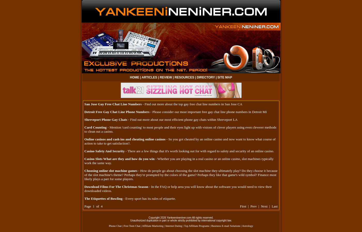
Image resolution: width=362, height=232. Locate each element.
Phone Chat (115, 226)
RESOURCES (184, 77)
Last (275, 206)
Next (264, 206)
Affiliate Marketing (153, 226)
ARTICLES (149, 77)
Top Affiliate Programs (196, 226)
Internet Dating (173, 226)
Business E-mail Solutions (226, 226)
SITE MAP (225, 77)
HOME (134, 77)
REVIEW (166, 77)
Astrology (247, 226)
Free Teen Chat (132, 226)
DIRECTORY (206, 77)
